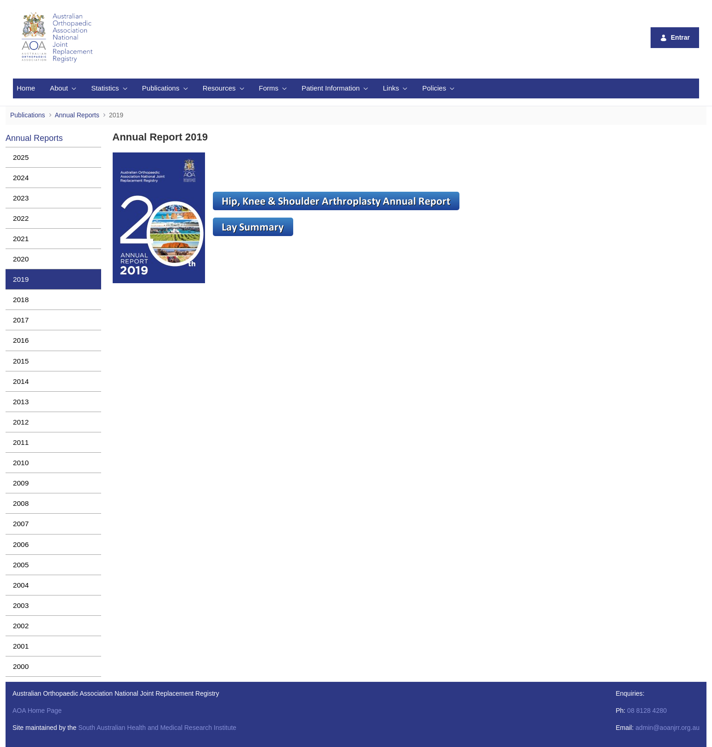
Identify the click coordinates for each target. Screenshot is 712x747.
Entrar (675, 38)
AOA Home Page (37, 710)
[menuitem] (26, 88)
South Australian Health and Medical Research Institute (157, 727)
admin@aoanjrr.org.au (667, 727)
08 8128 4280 (647, 710)
